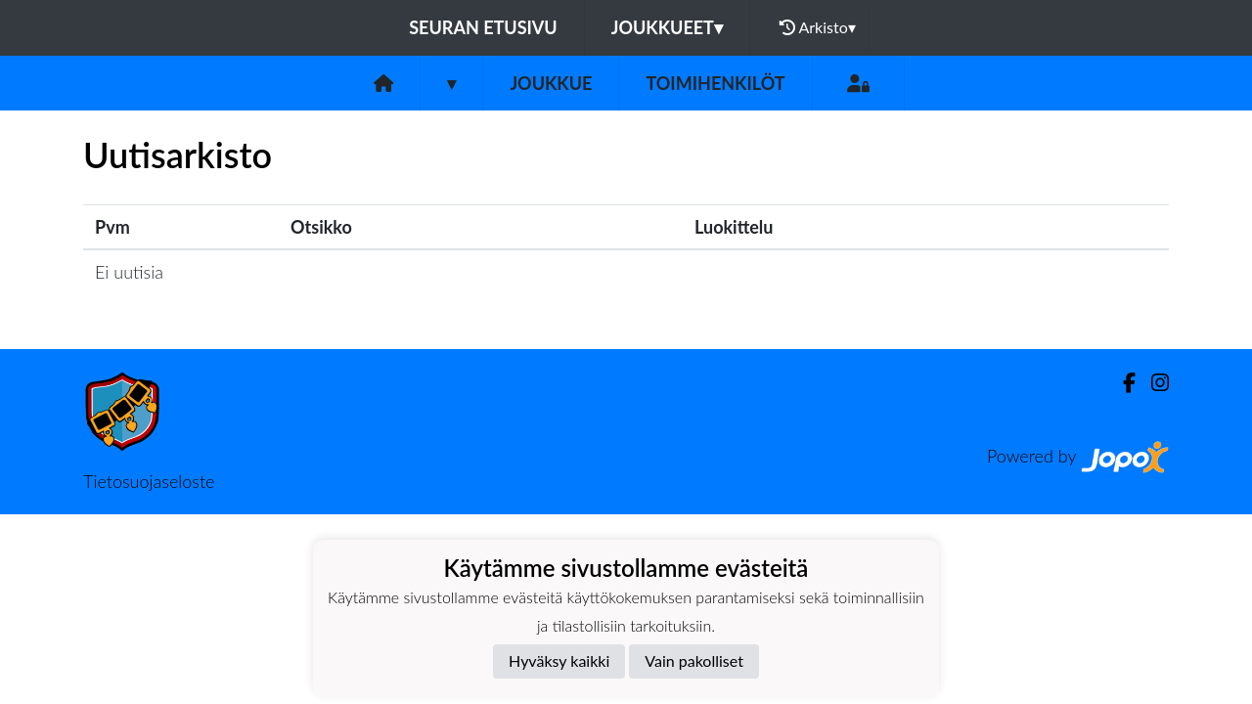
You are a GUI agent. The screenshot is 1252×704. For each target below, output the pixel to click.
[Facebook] (1121, 383)
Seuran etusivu (483, 27)
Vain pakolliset (694, 660)
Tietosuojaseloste (148, 481)
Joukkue (551, 83)
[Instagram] (1152, 383)
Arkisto (818, 27)
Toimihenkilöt (715, 83)
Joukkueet (667, 27)
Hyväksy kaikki (559, 660)
